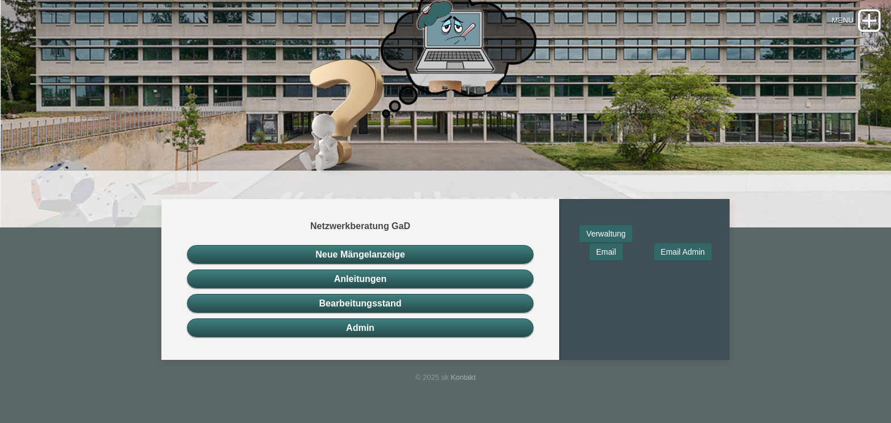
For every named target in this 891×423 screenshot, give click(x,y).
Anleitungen (360, 279)
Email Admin (683, 251)
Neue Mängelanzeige (360, 254)
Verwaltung (606, 233)
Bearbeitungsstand (360, 303)
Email (606, 251)
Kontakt (463, 377)
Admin (360, 328)
